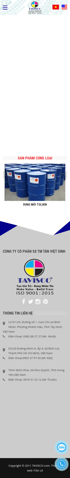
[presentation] (6, 175)
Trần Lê (38, 470)
